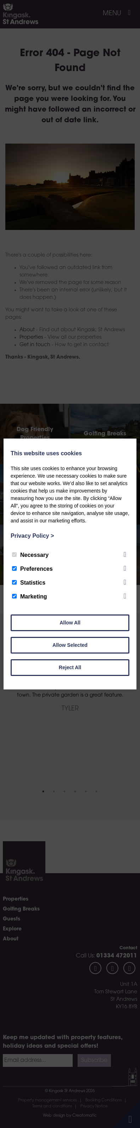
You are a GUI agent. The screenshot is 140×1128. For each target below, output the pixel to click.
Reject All (70, 667)
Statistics (28, 583)
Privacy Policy (32, 536)
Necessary (30, 555)
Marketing (29, 596)
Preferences (32, 569)
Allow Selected (70, 645)
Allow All (70, 622)
